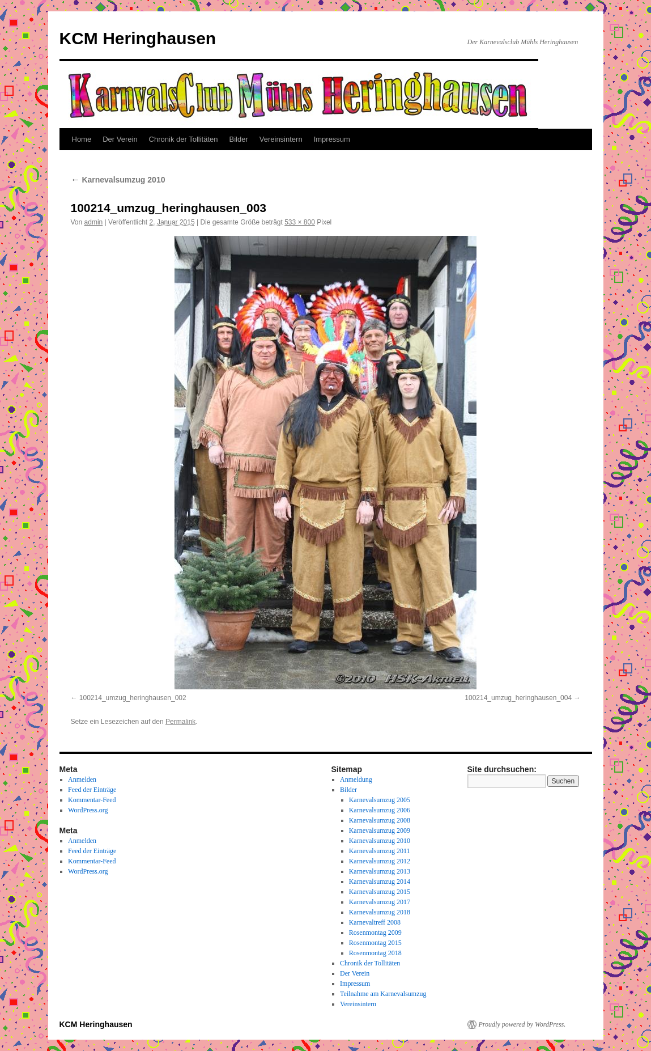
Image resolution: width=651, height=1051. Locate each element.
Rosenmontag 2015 (375, 943)
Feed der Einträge (92, 790)
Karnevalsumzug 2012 (379, 861)
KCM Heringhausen (137, 38)
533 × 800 (299, 222)
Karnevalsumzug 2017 (379, 902)
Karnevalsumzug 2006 (379, 810)
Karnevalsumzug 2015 (379, 892)
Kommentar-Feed (92, 800)
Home (82, 139)
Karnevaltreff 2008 (375, 922)
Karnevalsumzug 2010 (118, 179)
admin (93, 222)
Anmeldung (356, 779)
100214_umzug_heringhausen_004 (518, 698)
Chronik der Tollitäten (183, 139)
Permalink (180, 722)
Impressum (332, 139)
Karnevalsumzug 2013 (379, 871)
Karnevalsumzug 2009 (379, 830)
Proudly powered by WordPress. (522, 1024)
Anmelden (82, 779)
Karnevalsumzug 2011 (379, 851)
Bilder (238, 139)
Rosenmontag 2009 (375, 932)
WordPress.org (88, 810)
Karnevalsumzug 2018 (379, 912)
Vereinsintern (281, 139)
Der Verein (120, 139)
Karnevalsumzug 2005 (379, 800)
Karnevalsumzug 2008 (379, 820)
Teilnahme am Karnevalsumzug (383, 994)
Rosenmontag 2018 (375, 953)
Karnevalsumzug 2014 (379, 881)
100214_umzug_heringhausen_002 (132, 698)
